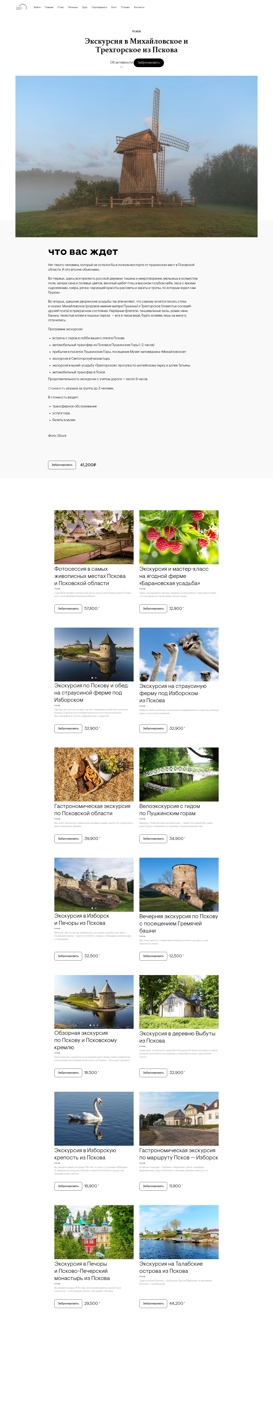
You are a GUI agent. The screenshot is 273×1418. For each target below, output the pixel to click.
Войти (37, 7)
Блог (114, 7)
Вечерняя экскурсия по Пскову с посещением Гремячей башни (178, 931)
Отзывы (125, 7)
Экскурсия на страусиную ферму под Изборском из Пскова (172, 697)
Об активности (119, 62)
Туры (84, 7)
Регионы (73, 7)
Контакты (139, 7)
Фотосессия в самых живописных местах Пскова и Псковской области (90, 577)
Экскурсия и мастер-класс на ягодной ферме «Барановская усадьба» (174, 577)
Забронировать (151, 62)
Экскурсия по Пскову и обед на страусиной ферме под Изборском (91, 696)
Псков (136, 32)
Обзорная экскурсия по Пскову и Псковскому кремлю (85, 1050)
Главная (49, 7)
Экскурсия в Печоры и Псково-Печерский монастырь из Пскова (82, 1285)
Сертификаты (99, 7)
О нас (61, 7)
